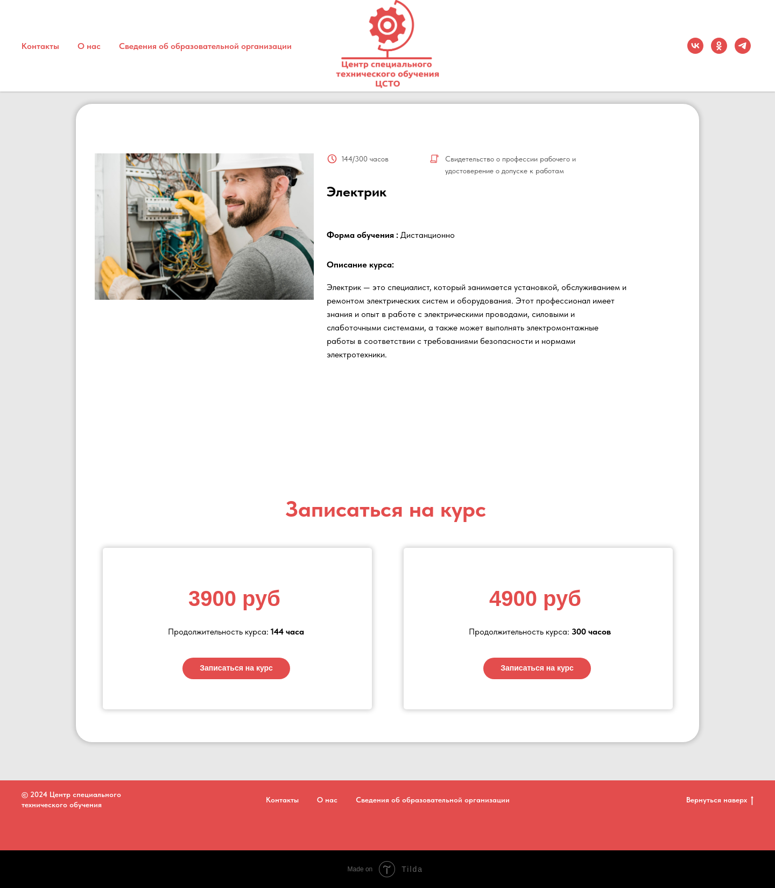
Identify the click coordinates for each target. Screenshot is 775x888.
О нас (89, 46)
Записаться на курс (236, 668)
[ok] (719, 46)
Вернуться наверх (719, 800)
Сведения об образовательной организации (205, 46)
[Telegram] (743, 46)
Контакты (40, 46)
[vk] (695, 46)
